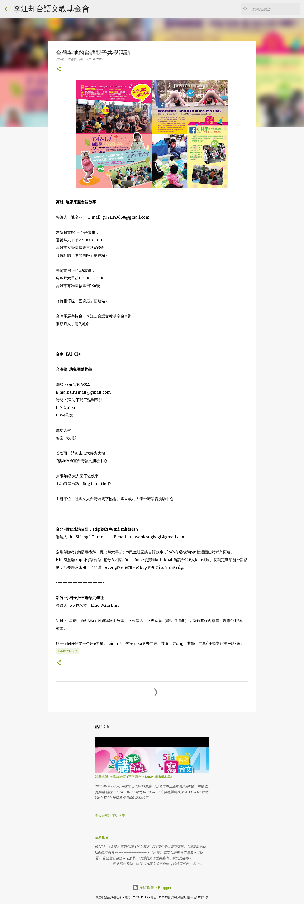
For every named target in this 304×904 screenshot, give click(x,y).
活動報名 (101, 837)
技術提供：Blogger (152, 887)
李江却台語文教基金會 (51, 8)
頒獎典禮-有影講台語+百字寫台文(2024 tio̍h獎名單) (133, 777)
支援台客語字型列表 (110, 815)
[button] (59, 69)
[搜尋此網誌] (275, 9)
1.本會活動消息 (67, 650)
